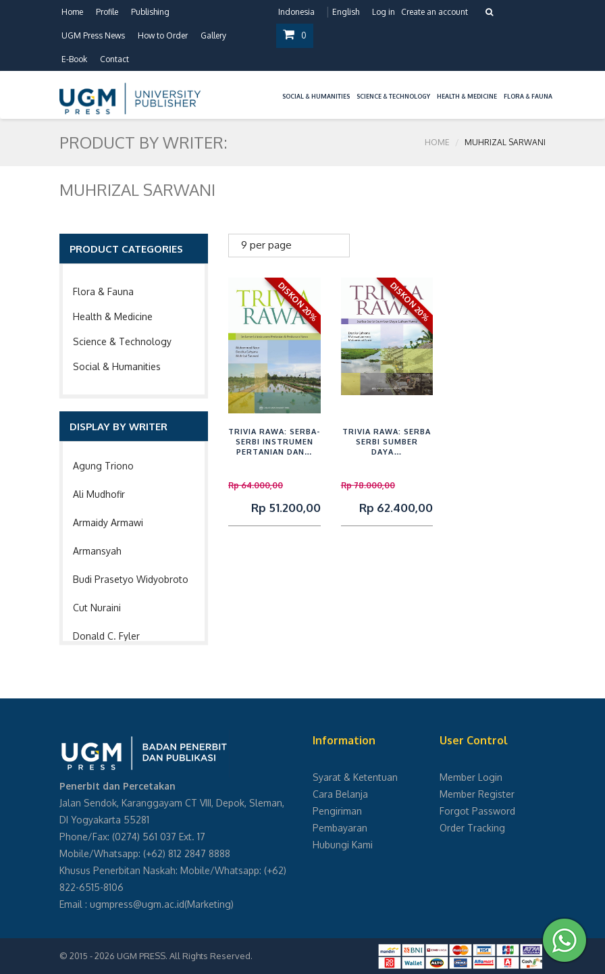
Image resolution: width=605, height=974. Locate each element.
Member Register (477, 794)
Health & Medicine (113, 316)
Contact (114, 59)
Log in (383, 12)
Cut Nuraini (97, 607)
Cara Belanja (340, 794)
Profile (107, 12)
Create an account (434, 12)
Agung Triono (103, 465)
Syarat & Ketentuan (355, 777)
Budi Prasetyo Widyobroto (130, 579)
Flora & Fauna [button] (528, 96)
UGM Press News (93, 35)
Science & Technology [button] (393, 96)
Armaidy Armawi (108, 522)
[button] (275, 88)
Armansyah (97, 551)
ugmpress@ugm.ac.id (137, 904)
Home (72, 12)
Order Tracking (472, 828)
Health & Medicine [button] (467, 96)
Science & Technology (122, 341)
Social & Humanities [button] (316, 96)
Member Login (471, 777)
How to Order (163, 35)
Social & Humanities (117, 366)
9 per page (266, 244)
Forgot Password (477, 811)
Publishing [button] (150, 12)
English (345, 12)
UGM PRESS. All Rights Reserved (184, 955)
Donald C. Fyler (106, 636)
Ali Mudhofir (99, 494)
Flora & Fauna (103, 291)
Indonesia (296, 12)
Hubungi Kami (343, 844)
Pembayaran (340, 828)
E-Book (74, 59)
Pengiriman (337, 811)
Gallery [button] (213, 35)
